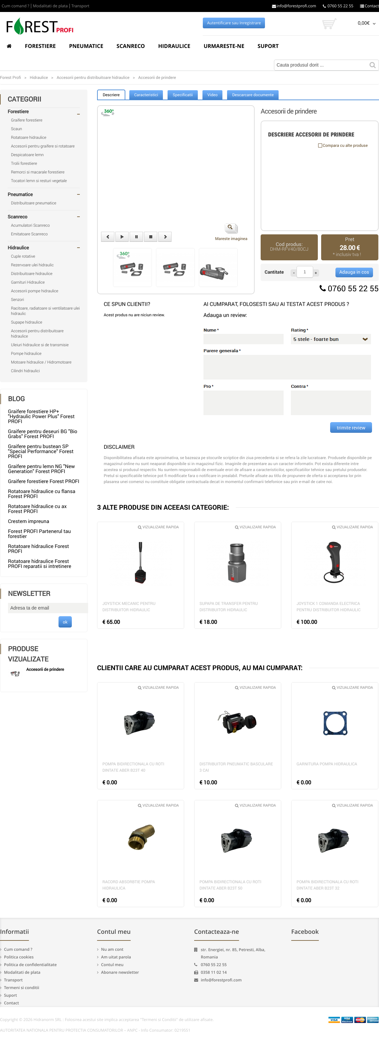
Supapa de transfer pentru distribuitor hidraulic (228, 607)
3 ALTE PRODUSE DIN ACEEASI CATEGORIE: (163, 507)
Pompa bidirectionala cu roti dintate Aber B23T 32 (327, 885)
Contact (369, 6)
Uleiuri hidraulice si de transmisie (39, 345)
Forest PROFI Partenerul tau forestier (39, 534)
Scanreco (131, 46)
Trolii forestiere (24, 163)
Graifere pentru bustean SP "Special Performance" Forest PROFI (40, 451)
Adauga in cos (354, 272)
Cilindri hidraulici (25, 371)
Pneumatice (86, 46)
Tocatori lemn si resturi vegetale (39, 180)
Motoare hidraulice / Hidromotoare (41, 362)
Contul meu (112, 964)
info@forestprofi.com (294, 6)
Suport (268, 46)
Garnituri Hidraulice (28, 282)
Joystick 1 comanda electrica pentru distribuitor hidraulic (329, 607)
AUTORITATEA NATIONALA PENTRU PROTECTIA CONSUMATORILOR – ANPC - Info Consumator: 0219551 (95, 1030)
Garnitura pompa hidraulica (327, 764)
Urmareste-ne (223, 46)
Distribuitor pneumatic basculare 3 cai (236, 767)
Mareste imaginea (231, 232)
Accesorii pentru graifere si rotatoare (43, 146)
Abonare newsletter (120, 972)
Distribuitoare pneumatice (33, 203)
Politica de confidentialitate (30, 964)
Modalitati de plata (50, 6)
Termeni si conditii (21, 987)
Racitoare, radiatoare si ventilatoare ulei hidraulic (45, 311)
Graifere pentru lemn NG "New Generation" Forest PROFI (41, 469)
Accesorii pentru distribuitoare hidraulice (37, 333)
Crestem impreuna (28, 521)
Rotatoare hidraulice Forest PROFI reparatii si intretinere (39, 564)
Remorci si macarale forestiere (37, 172)
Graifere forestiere (26, 120)
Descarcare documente (253, 95)
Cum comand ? (15, 6)
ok (65, 622)
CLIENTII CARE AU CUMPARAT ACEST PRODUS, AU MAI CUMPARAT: (200, 667)
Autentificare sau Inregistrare (234, 23)
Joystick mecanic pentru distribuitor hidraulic (129, 607)
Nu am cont (112, 949)
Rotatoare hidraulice (28, 137)
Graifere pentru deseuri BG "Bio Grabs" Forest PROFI (42, 434)
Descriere (111, 95)
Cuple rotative (23, 256)
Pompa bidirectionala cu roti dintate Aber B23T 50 (230, 885)
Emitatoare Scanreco (29, 234)
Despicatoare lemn (27, 154)
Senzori (17, 299)
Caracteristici (146, 95)
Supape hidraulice (26, 322)
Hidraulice (174, 46)
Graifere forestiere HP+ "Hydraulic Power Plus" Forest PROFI (41, 416)
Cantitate (274, 272)
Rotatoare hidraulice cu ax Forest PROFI (37, 509)
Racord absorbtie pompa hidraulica (128, 885)
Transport (80, 6)
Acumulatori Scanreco (30, 225)
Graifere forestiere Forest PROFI (43, 481)
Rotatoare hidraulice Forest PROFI (38, 549)
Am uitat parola (116, 957)
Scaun (16, 128)
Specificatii (182, 95)
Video (212, 95)
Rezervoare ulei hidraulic (32, 265)
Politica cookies (19, 957)
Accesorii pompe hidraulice (34, 291)
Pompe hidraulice (26, 353)
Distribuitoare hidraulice (32, 273)
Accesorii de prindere (45, 669)
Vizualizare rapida (158, 527)
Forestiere (40, 46)
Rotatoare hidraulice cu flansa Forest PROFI (41, 494)
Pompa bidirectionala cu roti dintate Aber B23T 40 (133, 767)
